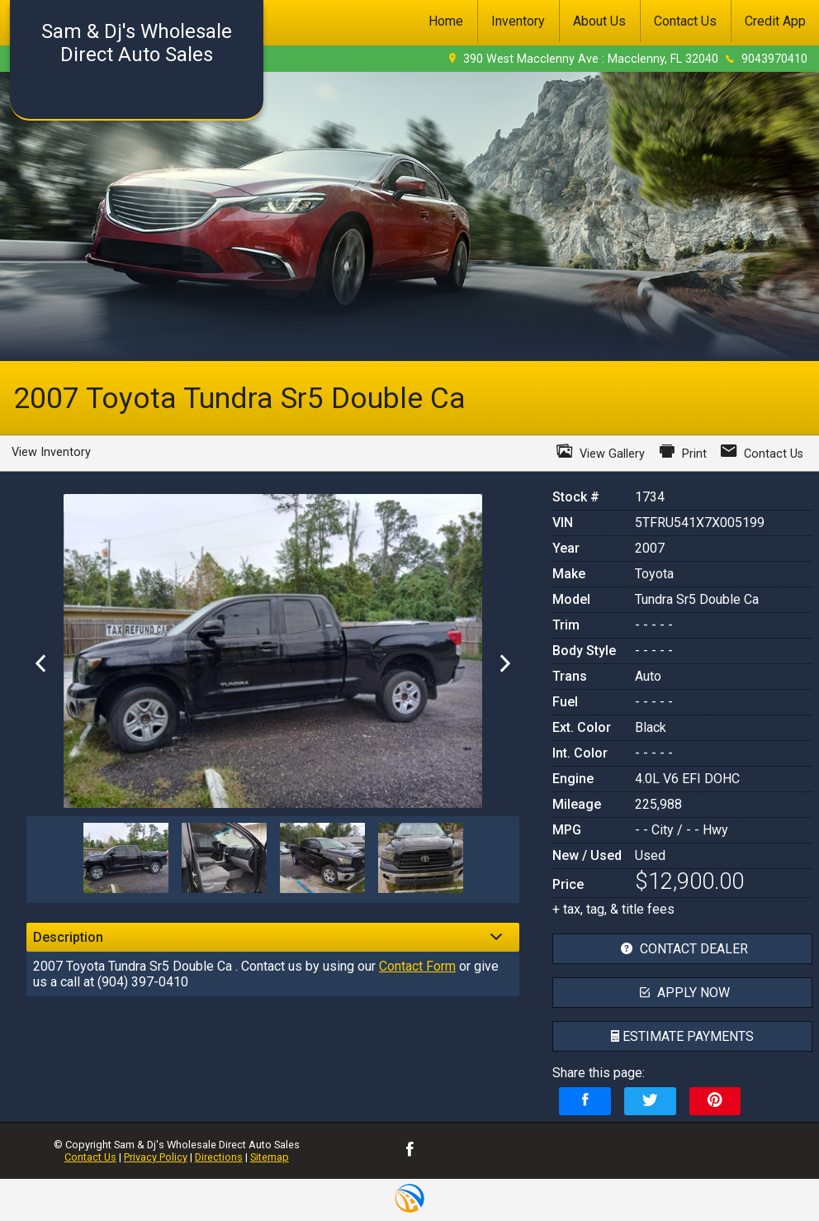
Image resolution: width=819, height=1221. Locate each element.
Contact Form (417, 966)
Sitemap (269, 1157)
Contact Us (90, 1157)
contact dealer (682, 949)
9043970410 (774, 59)
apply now (683, 992)
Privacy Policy (155, 1157)
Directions (219, 1157)
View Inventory (51, 452)
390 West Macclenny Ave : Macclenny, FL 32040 (590, 59)
